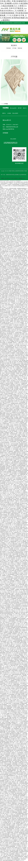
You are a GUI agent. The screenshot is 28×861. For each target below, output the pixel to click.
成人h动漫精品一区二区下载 (10, 778)
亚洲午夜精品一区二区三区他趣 (10, 258)
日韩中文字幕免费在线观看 (16, 724)
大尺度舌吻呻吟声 (15, 312)
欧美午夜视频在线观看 (14, 292)
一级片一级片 (3, 855)
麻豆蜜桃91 (24, 724)
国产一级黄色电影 (15, 761)
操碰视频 (7, 417)
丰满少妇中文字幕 (12, 737)
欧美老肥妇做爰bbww (6, 216)
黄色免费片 (16, 397)
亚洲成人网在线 (6, 642)
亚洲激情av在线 (24, 738)
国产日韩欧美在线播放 (10, 731)
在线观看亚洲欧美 (8, 287)
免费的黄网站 (15, 543)
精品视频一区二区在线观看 (20, 747)
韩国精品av (24, 441)
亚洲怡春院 (4, 506)
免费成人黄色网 (4, 487)
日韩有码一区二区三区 (7, 684)
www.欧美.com (22, 746)
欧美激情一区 (8, 671)
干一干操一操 (7, 665)
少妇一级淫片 (11, 427)
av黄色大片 (24, 303)
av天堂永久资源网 (18, 730)
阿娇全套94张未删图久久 (19, 236)
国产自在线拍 (16, 549)
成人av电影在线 (24, 513)
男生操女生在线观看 (24, 500)
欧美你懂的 (21, 484)
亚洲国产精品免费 (14, 463)
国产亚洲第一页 (13, 581)
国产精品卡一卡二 (8, 795)
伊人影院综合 (6, 631)
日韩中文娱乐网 (10, 382)
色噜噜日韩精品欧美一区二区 (6, 526)
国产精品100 (22, 306)
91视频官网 (4, 211)
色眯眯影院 (18, 368)
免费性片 (12, 432)
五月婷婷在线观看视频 (4, 442)
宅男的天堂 (7, 622)
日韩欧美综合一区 (8, 449)
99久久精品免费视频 (4, 635)
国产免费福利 (15, 431)
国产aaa (12, 246)
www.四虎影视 (6, 585)
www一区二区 (25, 437)
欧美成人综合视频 (8, 294)
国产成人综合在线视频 (8, 256)
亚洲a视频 (18, 508)
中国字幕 (14, 407)
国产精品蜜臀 (5, 212)
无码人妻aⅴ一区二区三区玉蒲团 (18, 718)
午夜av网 (10, 545)
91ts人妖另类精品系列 (21, 550)
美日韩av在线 (20, 662)
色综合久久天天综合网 (12, 360)
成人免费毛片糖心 (23, 773)
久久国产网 (14, 523)
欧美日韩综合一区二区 (20, 778)
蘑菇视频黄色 (7, 742)
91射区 (8, 562)
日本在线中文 (19, 437)
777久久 (6, 306)
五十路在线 (2, 847)
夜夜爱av (12, 562)
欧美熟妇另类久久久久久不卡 (16, 337)
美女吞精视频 (21, 554)
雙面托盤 (20, 48)
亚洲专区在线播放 (13, 203)
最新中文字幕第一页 (18, 713)
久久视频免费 (4, 571)
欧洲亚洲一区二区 (21, 285)
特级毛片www (19, 251)
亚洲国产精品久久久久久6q (7, 488)
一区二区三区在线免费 (7, 497)
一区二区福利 (3, 685)
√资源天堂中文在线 (11, 211)
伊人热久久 (15, 198)
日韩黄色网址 (21, 268)
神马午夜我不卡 (17, 340)
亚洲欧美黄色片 (5, 344)
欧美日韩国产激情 (18, 307)
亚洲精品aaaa (18, 518)
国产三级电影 (9, 260)
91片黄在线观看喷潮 (5, 228)
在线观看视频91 (10, 436)
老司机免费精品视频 (23, 397)
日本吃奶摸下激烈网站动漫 (19, 832)
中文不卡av (6, 214)
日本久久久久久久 (7, 302)
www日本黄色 (6, 509)
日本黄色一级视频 (12, 460)
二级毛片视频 (16, 345)
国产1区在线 (5, 370)
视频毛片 (21, 274)
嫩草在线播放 (9, 765)
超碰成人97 (13, 798)
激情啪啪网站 (8, 480)
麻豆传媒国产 (13, 588)
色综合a (23, 608)
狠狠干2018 (5, 619)
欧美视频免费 (11, 274)
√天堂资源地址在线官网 (5, 384)
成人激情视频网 (9, 342)
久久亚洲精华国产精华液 (22, 464)
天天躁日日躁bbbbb (22, 196)
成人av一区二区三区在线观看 (21, 775)
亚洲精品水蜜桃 (10, 832)
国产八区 (18, 411)
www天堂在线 (15, 260)
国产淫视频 (19, 600)
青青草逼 (6, 545)
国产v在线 (10, 543)
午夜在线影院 (13, 437)
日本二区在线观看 (17, 522)
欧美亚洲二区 (7, 561)
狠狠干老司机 (7, 445)
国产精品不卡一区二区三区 (11, 322)
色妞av (25, 239)
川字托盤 (14, 48)
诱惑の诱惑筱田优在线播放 (13, 602)
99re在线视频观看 (21, 669)
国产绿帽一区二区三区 (10, 455)
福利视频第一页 (17, 233)
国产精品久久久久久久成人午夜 (15, 356)
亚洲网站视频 (7, 399)
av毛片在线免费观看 (20, 731)
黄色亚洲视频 (9, 685)
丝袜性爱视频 (8, 593)
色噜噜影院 (2, 365)
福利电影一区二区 (23, 450)
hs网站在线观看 (23, 345)
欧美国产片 (18, 407)
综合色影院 (19, 507)
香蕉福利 (11, 583)
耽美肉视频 (16, 387)
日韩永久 (24, 480)
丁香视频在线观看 (3, 726)
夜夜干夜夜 (5, 426)
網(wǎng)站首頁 (13, 108)
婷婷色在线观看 (12, 207)
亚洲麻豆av (19, 521)
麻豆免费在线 (15, 196)
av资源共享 (12, 559)
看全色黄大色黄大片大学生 (7, 336)
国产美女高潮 (13, 647)
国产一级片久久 (14, 308)
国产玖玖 (22, 617)
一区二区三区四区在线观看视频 (8, 568)
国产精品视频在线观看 (6, 312)
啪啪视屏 (21, 361)
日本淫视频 (12, 738)
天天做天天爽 (3, 245)
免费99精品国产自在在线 (19, 451)
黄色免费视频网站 (7, 359)
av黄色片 (3, 373)
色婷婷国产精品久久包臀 (8, 389)
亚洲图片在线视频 (14, 561)
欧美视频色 (10, 409)
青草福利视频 (9, 333)
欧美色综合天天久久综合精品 (12, 326)
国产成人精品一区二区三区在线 (14, 779)
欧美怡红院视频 (7, 271)
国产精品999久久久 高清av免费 (13, 831)
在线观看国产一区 (5, 261)
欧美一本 (15, 299)
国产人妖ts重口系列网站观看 (7, 299)
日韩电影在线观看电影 (8, 232)
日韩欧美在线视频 (23, 642)
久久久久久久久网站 (17, 614)
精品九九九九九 (10, 809)
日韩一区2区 (9, 794)
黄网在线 (4, 597)
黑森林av (12, 199)
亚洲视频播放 (14, 598)
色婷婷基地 (21, 312)
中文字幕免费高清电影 (18, 525)
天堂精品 (13, 611)
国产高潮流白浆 (16, 459)
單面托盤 (8, 48)
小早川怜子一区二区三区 (15, 616)
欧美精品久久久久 (6, 403)
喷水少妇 (12, 713)
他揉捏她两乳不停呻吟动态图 (20, 438)
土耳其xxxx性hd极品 (20, 222)
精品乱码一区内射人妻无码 (22, 321)
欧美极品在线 (24, 523)
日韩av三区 (2, 282)
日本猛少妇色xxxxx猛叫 (5, 478)
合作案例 (9, 113)
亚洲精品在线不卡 (12, 555)
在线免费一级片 (12, 645)
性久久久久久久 (12, 344)
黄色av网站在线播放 (23, 664)
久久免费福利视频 (9, 327)
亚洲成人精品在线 (3, 360)
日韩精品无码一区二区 (21, 475)
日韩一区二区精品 (5, 275)
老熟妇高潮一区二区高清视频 (22, 385)
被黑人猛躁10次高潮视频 (6, 769)
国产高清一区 (12, 237)
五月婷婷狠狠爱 (7, 724)
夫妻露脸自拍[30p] (23, 660)
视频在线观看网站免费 (16, 674)
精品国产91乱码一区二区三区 (8, 435)
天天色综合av (10, 571)
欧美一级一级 (9, 407)
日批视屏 (2, 188)
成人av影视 (6, 285)
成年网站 (7, 385)
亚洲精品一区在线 (3, 740)
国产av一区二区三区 (21, 699)
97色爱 (22, 632)
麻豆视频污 (12, 624)
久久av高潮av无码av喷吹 (18, 526)
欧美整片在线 (17, 401)
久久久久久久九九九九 (17, 259)
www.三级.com (24, 559)
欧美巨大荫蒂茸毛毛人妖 (9, 328)
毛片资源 (18, 211)
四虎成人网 (11, 631)
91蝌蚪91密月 (21, 342)
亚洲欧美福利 (21, 619)
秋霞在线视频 (19, 428)
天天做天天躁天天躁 (5, 654)
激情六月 (13, 547)
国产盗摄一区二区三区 (15, 380)
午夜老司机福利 (3, 401)
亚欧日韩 (22, 842)
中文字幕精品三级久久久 (20, 199)
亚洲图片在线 (12, 416)
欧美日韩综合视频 (6, 833)
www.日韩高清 (21, 561)
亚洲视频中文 (14, 239)
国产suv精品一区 (3, 341)
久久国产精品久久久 (14, 833)
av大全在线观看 (4, 779)
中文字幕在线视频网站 (17, 726)
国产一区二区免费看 (13, 285)
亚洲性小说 (19, 712)
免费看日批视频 (12, 454)
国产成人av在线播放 (15, 242)
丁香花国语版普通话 (13, 433)
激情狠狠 (13, 688)
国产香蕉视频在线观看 (9, 828)
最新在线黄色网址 (9, 365)
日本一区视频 (23, 490)
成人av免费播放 (14, 309)
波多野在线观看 (16, 339)
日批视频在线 (12, 190)
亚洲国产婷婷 (17, 355)
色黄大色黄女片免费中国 (5, 465)
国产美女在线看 (7, 311)
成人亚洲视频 (3, 784)
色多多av (12, 425)
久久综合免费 (14, 600)
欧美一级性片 (16, 741)
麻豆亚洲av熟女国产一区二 (20, 538)
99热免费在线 (7, 588)
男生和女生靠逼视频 (5, 352)
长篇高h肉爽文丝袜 (13, 837)
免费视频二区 (5, 266)
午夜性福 (2, 463)
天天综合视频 (6, 776)
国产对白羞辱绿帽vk (23, 280)
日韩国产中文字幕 (18, 347)
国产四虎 (12, 560)
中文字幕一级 (17, 599)
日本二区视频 (14, 271)
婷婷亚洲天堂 (20, 570)
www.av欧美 (2, 492)
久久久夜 (19, 497)
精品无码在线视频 (14, 651)
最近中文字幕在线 (10, 500)
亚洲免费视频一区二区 (21, 203)
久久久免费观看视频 (7, 263)
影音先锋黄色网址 (11, 646)
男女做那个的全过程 (21, 192)
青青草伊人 (15, 342)
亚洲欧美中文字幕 (12, 774)
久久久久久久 (19, 331)
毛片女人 (9, 309)
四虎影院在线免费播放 (9, 347)
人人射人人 (17, 742)
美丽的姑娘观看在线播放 (16, 414)
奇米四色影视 (8, 402)
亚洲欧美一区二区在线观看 (8, 511)
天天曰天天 (6, 188)
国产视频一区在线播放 (15, 366)
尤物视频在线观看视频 (21, 188)
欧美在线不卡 (6, 356)
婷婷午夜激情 (22, 237)
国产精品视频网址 (3, 704)
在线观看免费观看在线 (18, 256)
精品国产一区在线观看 (4, 264)
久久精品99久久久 (12, 349)
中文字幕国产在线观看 (13, 375)
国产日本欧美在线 (23, 292)
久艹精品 (8, 560)
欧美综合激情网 (12, 251)
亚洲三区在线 (22, 270)
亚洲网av (7, 460)
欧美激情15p (19, 845)
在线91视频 (16, 660)
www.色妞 (9, 193)
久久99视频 (17, 562)
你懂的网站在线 (19, 555)
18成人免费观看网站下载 (16, 728)
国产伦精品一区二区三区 (23, 633)
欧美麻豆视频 (21, 584)
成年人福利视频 (11, 514)
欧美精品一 (21, 388)
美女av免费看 (18, 694)
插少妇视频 (22, 333)
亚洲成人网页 (9, 546)
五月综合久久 (21, 247)
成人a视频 (24, 189)
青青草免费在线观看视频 (8, 860)
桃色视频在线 (6, 280)
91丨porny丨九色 (18, 480)
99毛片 (2, 419)
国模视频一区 (3, 628)
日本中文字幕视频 (19, 190)
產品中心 (25, 108)
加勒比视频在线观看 (16, 289)
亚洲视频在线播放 (19, 455)
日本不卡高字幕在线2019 (9, 805)
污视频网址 (16, 631)
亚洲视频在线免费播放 (13, 371)
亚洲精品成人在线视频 (16, 263)
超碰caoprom (6, 220)
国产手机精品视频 (5, 408)
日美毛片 (21, 209)
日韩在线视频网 (18, 245)
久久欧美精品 (9, 217)
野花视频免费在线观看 (13, 314)
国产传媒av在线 (15, 361)
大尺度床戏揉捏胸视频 (18, 640)
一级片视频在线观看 (15, 461)
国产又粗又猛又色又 (10, 483)
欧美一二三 (9, 222)
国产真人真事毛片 (14, 676)
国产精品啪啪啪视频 (12, 266)
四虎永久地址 (20, 799)
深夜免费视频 (18, 470)
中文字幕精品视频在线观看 (9, 202)
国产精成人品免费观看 (8, 197)
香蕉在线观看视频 (9, 283)
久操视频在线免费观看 (14, 851)
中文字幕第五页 (24, 208)
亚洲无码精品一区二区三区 (21, 604)
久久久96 (23, 313)
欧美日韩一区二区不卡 (20, 344)
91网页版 (12, 236)
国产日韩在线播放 (13, 473)
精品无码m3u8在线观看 (10, 373)
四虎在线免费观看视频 (18, 440)
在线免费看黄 (5, 274)
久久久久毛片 (3, 590)
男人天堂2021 (24, 846)
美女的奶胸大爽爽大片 (19, 504)
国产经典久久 (15, 784)
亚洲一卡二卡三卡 (12, 507)
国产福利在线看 (18, 255)
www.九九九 (11, 279)
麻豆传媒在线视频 (18, 793)
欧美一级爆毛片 (12, 533)
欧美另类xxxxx (9, 608)
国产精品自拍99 (18, 328)
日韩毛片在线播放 (8, 808)
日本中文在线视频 (22, 636)
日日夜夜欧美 (15, 471)
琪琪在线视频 (3, 342)
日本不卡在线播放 (6, 812)
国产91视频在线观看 (16, 855)
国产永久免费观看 (19, 430)
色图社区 (20, 449)
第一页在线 (11, 730)
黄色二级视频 (17, 435)
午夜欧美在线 (14, 512)
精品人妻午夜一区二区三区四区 (8, 250)
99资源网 (10, 842)
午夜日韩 (23, 711)
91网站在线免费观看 (6, 727)
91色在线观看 (11, 293)
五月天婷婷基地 (3, 562)
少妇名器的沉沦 (8, 604)
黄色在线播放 (20, 316)
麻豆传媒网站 (16, 270)
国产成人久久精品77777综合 (11, 240)
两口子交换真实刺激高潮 (16, 193)
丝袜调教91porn (15, 723)
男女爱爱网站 (12, 585)
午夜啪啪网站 (17, 221)
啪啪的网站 (6, 421)
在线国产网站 (23, 565)
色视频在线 (2, 802)
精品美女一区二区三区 (6, 638)
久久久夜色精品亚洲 (9, 404)
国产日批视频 (3, 322)
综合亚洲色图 (12, 264)
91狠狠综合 (3, 203)
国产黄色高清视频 (9, 709)
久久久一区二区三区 (5, 318)
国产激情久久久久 (3, 470)
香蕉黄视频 (2, 209)
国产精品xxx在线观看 (21, 452)
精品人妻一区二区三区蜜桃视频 (15, 201)
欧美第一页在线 (7, 452)
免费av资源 (16, 612)
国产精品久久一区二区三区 (10, 668)
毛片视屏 (4, 636)
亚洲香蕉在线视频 (8, 235)
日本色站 (22, 223)
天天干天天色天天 (20, 346)
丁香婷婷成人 (22, 406)
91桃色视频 (21, 422)
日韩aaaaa (19, 476)
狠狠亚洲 (19, 523)
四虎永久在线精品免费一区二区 (6, 502)
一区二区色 (4, 655)
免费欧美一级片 (13, 321)
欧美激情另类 (23, 506)
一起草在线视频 (8, 189)
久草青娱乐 (6, 746)
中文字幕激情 (25, 230)
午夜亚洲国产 (24, 263)
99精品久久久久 (12, 422)
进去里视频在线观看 (10, 504)
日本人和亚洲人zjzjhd (21, 220)
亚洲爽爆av (5, 792)
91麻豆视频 (25, 264)
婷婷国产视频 (22, 302)
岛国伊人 (16, 392)
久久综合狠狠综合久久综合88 (7, 603)
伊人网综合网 (16, 325)
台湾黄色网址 (20, 803)
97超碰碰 (17, 373)
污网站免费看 (9, 395)
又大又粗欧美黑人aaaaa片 (6, 674)
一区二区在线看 (5, 666)
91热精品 (8, 425)
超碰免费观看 (21, 318)
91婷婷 (9, 428)
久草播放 (23, 530)
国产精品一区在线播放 (14, 388)
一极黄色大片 (19, 378)
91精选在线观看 (11, 398)
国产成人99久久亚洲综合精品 (10, 508)
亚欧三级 (24, 259)
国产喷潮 (22, 707)
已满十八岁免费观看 (7, 633)
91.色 (18, 287)
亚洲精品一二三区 (24, 690)
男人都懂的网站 (10, 451)
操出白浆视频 (6, 721)
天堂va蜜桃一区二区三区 (22, 647)
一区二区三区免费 (5, 714)
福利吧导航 (20, 790)
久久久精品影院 (4, 409)
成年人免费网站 (10, 340)
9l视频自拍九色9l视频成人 (5, 695)
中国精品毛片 (9, 198)
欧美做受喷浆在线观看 (16, 313)
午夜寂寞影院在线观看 (18, 232)
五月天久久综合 (3, 686)
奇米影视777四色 (11, 489)
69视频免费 (21, 444)
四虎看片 (10, 325)
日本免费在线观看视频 (21, 465)
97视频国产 (17, 450)
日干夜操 (12, 376)
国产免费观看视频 (24, 606)
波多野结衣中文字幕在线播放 (13, 655)
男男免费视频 (15, 573)
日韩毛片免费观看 (20, 456)
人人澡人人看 (21, 857)
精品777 (13, 604)
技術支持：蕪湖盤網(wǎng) (19, 178)
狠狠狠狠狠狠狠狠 (24, 627)
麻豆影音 (4, 803)
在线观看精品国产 (3, 398)
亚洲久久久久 (13, 399)
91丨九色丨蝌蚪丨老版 (15, 727)
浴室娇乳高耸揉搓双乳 (22, 258)
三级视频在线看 (24, 383)
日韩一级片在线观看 (9, 209)
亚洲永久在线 (5, 660)
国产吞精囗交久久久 (5, 680)
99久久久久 (13, 359)
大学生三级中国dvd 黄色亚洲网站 (18, 808)
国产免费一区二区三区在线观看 (14, 656)
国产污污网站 (23, 459)
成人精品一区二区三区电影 (7, 650)
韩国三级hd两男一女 (14, 363)
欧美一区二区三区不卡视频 (20, 288)
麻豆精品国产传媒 (16, 632)
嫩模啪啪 (26, 430)
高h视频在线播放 (5, 423)
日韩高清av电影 (24, 340)
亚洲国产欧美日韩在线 (23, 417)
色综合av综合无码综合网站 (20, 740)
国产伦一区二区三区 (11, 693)
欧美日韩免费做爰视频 (10, 846)
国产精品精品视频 (13, 456)
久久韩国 (10, 431)
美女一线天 (11, 746)
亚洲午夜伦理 (6, 841)
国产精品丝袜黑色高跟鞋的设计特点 (16, 516)
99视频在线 (7, 269)
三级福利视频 (3, 230)
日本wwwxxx (5, 549)
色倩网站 (16, 268)
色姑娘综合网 (9, 759)
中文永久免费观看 (11, 341)
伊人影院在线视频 (7, 498)
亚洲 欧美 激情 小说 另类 (14, 244)
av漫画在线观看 (15, 554)
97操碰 (17, 732)
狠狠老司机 (16, 425)
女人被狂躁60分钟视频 (8, 225)
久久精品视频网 (25, 457)
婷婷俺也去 (13, 430)
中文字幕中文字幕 (6, 673)
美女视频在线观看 (22, 463)
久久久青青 (4, 550)
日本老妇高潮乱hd (4, 351)
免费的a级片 (20, 371)
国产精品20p (18, 202)
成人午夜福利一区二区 (5, 493)
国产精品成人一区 (20, 282)
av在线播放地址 (19, 824)
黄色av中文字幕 (10, 686)
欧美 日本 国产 (6, 321)
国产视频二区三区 (5, 570)
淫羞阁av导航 (16, 290)
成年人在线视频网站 (23, 562)
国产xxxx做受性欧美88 (6, 600)
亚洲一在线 (2, 459)
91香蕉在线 (14, 411)
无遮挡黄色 (18, 250)
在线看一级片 (5, 368)
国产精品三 (24, 347)
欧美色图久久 (17, 607)
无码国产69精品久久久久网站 (6, 762)
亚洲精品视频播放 (15, 276)
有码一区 (20, 314)
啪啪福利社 (9, 194)
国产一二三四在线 (12, 303)
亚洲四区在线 (19, 848)
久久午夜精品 (11, 306)
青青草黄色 (2, 852)
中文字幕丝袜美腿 (8, 206)
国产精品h (18, 527)
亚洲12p (21, 373)
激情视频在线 (13, 711)
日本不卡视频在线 (13, 464)
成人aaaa (4, 379)
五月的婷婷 (20, 592)
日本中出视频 (3, 560)
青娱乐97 (16, 654)
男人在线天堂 (21, 326)
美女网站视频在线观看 (23, 833)
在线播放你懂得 (10, 401)
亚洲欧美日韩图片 (19, 369)
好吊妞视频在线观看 (4, 251)
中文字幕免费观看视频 (10, 678)
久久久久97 (23, 628)
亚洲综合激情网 (11, 355)
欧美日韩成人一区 (11, 226)
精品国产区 (5, 578)
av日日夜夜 (24, 427)
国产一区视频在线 (15, 659)
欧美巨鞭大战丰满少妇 (6, 659)
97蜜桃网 (18, 506)
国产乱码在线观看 (15, 444)
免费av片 (12, 642)
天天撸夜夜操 (13, 465)
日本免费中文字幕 (4, 438)
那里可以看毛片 (21, 837)
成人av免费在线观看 (4, 293)
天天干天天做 (20, 575)
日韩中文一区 (3, 425)
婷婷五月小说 (13, 478)
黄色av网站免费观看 (4, 737)
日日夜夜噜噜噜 (16, 395)
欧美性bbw (13, 331)
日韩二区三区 (8, 457)
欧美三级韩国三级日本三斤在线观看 (16, 214)
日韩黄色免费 (24, 489)
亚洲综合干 (8, 380)
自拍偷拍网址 (10, 771)
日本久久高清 (4, 640)
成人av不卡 (8, 412)
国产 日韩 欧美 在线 (12, 350)
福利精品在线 (15, 669)
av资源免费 (18, 533)
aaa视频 (22, 202)
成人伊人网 (25, 241)
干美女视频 (13, 216)
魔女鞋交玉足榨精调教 (21, 216)
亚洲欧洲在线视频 (13, 188)
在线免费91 (22, 650)
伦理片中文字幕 (12, 527)
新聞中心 (4, 113)
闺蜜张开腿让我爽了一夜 (5, 538)
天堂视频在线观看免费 (15, 638)
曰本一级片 (24, 193)
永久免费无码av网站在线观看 (12, 636)
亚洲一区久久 (24, 278)
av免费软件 (11, 474)
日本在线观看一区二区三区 (19, 293)
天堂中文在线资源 (23, 732)
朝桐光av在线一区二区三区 (5, 799)
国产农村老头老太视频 (4, 363)
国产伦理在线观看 (20, 399)
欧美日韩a (23, 355)
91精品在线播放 (4, 295)
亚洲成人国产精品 (7, 617)
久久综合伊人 (5, 702)
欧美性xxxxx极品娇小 (5, 273)
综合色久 (19, 785)
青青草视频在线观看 (24, 589)
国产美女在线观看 (14, 228)
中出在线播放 (3, 418)
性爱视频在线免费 (14, 403)
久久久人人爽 (12, 369)
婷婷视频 (8, 657)
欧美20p (15, 755)
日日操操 (14, 378)
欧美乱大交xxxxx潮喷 (4, 207)
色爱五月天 (23, 609)
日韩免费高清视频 (15, 284)
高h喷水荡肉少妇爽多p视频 (18, 365)
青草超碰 (24, 426)
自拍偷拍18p (14, 476)
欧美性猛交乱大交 (6, 437)
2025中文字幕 (8, 852)
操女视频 (15, 497)
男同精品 (8, 242)
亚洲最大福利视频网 (4, 349)
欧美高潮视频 (10, 387)
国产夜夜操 (14, 287)
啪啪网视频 (9, 708)
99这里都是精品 (20, 752)
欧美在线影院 (16, 509)
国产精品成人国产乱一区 (18, 294)
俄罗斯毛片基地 (14, 804)
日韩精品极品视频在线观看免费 (17, 273)
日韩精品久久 (14, 752)
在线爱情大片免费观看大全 (9, 223)
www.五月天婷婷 (5, 369)
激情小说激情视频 (15, 857)
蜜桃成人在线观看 (18, 436)
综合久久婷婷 (23, 269)
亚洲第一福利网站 (8, 446)
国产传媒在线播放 (7, 670)
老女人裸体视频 (20, 239)
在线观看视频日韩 (19, 479)
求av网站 (13, 852)
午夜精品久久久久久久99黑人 (14, 766)
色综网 (26, 341)
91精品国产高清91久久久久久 (8, 450)
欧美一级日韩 (14, 821)
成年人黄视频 (21, 705)
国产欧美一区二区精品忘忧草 (17, 754)
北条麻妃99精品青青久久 (15, 513)
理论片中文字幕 (8, 573)
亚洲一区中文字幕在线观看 (17, 354)
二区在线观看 (14, 575)
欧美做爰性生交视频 (9, 320)
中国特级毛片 (14, 311)
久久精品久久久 (17, 383)
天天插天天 (19, 581)
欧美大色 (2, 523)
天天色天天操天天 (20, 792)
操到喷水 (19, 564)
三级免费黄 (11, 549)
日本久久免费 (19, 441)
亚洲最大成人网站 (24, 535)
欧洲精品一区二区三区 (21, 635)
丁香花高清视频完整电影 (21, 568)
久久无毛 (16, 805)
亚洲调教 (20, 309)
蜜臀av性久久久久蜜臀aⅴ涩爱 (9, 700)
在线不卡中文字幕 (12, 298)
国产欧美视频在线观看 (18, 750)
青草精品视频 (16, 382)
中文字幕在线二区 (18, 492)
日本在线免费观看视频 (19, 813)
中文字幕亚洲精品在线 (18, 686)
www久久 (11, 776)
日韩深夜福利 (3, 683)
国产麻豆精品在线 (8, 760)
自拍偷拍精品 (12, 580)
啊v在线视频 (2, 414)
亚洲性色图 (17, 406)
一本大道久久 (15, 189)
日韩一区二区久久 (7, 444)
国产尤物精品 (11, 438)
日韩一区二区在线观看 (6, 208)
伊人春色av (5, 298)
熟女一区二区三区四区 (4, 473)
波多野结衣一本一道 (17, 390)
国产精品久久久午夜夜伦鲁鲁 (8, 565)
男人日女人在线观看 (14, 540)
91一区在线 (21, 786)
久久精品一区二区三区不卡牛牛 (20, 502)
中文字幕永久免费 (18, 483)
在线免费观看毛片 (9, 576)
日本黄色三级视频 (16, 707)
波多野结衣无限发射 (5, 337)
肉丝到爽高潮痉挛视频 (8, 612)
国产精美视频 (5, 489)
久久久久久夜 (22, 297)
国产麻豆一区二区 (12, 531)
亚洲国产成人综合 (23, 761)
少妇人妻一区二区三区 (21, 394)
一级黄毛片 (17, 500)
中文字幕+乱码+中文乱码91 (18, 235)
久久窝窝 (10, 361)
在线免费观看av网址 (9, 607)
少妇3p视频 (19, 230)
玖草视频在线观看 (23, 703)
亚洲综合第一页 (7, 461)
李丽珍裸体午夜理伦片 (21, 598)
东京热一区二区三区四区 (15, 609)
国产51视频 (22, 560)
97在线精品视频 (13, 441)
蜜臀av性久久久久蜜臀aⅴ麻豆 (19, 756)
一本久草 (2, 773)
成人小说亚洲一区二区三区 (15, 493)
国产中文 (7, 492)
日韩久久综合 (15, 592)
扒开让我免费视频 (19, 264)
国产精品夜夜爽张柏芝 (19, 856)
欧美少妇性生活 (3, 451)
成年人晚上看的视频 (21, 360)
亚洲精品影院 (21, 445)
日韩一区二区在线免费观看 (11, 254)
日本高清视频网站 (8, 764)
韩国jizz (1, 220)
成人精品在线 (17, 306)
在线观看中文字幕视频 (18, 283)
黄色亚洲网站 (20, 379)
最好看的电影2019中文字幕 (13, 295)
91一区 (25, 611)
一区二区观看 (22, 242)
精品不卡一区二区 (7, 598)
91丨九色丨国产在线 (12, 252)
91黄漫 (2, 722)
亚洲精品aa (19, 349)
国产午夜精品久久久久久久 (22, 519)
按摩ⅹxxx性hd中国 (10, 599)
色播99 (14, 479)
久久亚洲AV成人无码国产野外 (7, 218)
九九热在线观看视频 (24, 244)
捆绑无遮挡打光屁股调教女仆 (15, 733)
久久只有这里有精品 (15, 447)
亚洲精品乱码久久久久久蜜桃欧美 (11, 840)
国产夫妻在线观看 (10, 288)
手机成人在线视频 (8, 419)
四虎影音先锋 (21, 403)
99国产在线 (8, 239)
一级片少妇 (8, 430)
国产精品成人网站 (23, 503)
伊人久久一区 (11, 487)
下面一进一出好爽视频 (7, 556)
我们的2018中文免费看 (4, 406)
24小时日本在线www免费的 (18, 829)
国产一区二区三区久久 (4, 661)
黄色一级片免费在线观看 (5, 676)
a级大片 (17, 416)
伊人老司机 (18, 711)
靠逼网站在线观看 (5, 533)
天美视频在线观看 (3, 428)
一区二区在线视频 (19, 301)
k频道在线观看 (17, 409)
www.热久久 (11, 813)
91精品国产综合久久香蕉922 (9, 255)
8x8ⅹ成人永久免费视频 (16, 446)
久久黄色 (20, 228)
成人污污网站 (21, 676)
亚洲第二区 (25, 571)
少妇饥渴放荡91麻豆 (16, 265)
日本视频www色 (7, 317)
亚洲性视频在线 (9, 339)
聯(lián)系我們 (15, 113)
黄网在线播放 (18, 646)
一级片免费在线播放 (23, 387)
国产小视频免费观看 (10, 826)
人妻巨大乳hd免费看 (6, 519)
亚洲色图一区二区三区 (16, 227)
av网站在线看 (11, 440)
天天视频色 (2, 297)
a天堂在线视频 (8, 722)
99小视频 (25, 206)
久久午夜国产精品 (10, 307)
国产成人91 (24, 228)
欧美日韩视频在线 (20, 311)
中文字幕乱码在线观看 (6, 587)
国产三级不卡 (18, 738)
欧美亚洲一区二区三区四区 (5, 313)
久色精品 (20, 433)
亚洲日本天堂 (12, 408)
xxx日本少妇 (20, 431)
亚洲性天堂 (17, 551)
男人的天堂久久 (13, 564)
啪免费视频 (25, 361)
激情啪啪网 (13, 595)
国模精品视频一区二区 (20, 595)
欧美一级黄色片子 (13, 781)
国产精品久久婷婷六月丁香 (22, 413)
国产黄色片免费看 (6, 713)
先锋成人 (10, 370)
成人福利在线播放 (13, 394)
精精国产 (20, 543)
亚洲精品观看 (21, 762)
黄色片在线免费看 (23, 469)
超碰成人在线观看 (19, 852)
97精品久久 (6, 789)
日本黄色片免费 (7, 711)
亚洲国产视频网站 (14, 318)
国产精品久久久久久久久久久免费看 (16, 275)
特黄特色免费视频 (9, 345)
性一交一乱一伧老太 (21, 590)
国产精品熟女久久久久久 (13, 247)
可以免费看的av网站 (17, 204)
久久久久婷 (18, 489)
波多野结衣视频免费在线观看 (6, 718)
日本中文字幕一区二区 (14, 297)
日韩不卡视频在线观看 (14, 735)
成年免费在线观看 (18, 487)
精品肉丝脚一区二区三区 (19, 246)
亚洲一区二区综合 (15, 786)
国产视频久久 (25, 835)
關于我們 (20, 108)
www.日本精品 (7, 748)
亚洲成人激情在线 (14, 637)
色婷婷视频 (6, 827)
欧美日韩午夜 (20, 821)
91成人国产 (17, 826)
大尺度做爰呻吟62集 (10, 245)
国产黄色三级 (14, 428)
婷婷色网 (8, 230)
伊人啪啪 (8, 513)
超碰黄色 (25, 750)
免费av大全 (7, 297)
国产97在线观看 (22, 261)
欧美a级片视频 (6, 237)
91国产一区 (3, 254)
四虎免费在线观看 (10, 418)
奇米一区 (13, 518)
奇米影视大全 (4, 350)
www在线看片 (23, 339)
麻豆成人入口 (7, 690)
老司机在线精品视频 (22, 794)
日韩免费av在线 (17, 336)
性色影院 (24, 245)
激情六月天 (12, 751)
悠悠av (2, 397)
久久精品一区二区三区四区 (16, 671)
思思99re (7, 388)
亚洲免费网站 (22, 795)
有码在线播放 (8, 475)
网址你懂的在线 (9, 466)
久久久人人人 (23, 221)
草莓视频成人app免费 (5, 330)
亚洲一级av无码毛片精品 (8, 213)
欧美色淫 (20, 719)
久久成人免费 (5, 555)
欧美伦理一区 (7, 541)
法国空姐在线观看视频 (21, 618)
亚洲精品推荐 (14, 803)
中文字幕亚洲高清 (8, 289)
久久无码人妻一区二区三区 (7, 233)
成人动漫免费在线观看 (11, 192)
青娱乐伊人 (6, 474)
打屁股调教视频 (20, 666)
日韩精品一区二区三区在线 (11, 379)
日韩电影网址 (21, 375)
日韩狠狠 (8, 535)
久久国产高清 (13, 330)
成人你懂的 (12, 231)
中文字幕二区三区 (13, 316)
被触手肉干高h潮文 (9, 204)
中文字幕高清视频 (23, 593)
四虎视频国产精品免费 (15, 627)
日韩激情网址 (25, 492)
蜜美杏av (9, 643)
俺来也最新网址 (15, 194)
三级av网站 (7, 236)
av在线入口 (8, 246)
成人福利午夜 (6, 394)
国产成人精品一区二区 (8, 335)
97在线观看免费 (8, 411)
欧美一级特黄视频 (21, 804)
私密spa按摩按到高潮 (9, 304)
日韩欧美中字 (24, 384)
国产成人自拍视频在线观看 (19, 231)
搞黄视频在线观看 (9, 459)
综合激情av (25, 692)
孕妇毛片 (20, 189)
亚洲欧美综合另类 (23, 843)
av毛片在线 (21, 194)
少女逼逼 (9, 818)
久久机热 (4, 307)
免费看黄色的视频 (21, 198)
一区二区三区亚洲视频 (4, 733)
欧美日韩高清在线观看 (18, 528)
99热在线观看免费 (8, 346)
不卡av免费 (3, 800)
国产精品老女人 (18, 514)
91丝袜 (14, 716)
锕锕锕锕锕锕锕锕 (12, 220)
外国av (8, 649)
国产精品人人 (23, 709)
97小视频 (13, 823)
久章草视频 (8, 414)
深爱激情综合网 (12, 421)
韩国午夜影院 (23, 641)
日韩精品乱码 (14, 475)
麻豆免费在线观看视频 (7, 196)
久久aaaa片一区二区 (18, 675)
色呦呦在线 (13, 722)
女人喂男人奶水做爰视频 (16, 457)
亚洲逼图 (15, 499)
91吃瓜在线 (6, 456)
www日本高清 (6, 454)
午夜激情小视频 (5, 433)
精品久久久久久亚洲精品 (15, 535)
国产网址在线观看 (23, 423)
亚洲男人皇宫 (25, 251)
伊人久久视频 (12, 714)
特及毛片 (19, 240)
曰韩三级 (2, 836)
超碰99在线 (2, 279)
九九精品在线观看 (8, 523)
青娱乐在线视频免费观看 (15, 269)
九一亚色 (14, 222)
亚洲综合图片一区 (3, 252)
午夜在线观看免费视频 (18, 327)
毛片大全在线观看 (18, 511)
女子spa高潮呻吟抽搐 (12, 212)
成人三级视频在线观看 (14, 692)
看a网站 (25, 312)
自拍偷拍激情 (18, 278)
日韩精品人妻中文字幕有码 (21, 226)
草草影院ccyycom (3, 387)
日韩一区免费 (5, 842)
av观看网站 (3, 575)
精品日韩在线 (11, 332)
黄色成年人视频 (24, 694)
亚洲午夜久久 (23, 233)
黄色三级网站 (20, 499)
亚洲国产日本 (16, 197)
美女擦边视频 (23, 380)
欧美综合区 (5, 314)
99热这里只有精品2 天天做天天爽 (21, 218)
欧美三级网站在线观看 (12, 578)
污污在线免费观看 (7, 447)
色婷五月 (22, 551)
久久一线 (12, 654)
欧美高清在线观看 (21, 254)
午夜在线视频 (10, 517)
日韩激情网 (16, 335)
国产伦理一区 (16, 650)
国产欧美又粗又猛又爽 (18, 603)
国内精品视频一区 (8, 259)
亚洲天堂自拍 (3, 242)
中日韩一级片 (9, 641)
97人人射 (4, 249)
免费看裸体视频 (13, 541)
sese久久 (4, 513)
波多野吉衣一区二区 (15, 302)
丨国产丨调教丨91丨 (14, 484)
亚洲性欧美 (6, 516)
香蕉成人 (13, 480)
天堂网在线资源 (12, 385)
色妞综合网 (6, 374)
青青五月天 (22, 745)
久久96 (12, 587)
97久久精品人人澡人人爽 (7, 592)
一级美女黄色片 (16, 579)
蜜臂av (1, 536)
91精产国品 (23, 533)
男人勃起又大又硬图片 (15, 208)
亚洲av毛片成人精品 (18, 279)
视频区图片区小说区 (7, 554)
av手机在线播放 (18, 621)
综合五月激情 (19, 303)
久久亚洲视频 (20, 206)
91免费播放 (17, 589)
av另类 (7, 203)
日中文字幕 (4, 646)
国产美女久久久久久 (8, 485)
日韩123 (13, 278)
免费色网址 (20, 812)
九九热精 (23, 414)
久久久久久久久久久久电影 (15, 442)
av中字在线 (8, 683)
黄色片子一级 (5, 332)
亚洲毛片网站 (16, 209)
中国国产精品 (6, 854)
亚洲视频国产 (13, 352)
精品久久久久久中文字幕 (21, 536)
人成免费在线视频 (18, 332)
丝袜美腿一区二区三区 (15, 542)
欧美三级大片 (3, 283)
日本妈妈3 (23, 580)
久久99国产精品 (16, 333)
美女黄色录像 (5, 241)
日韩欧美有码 (8, 308)
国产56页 (25, 404)
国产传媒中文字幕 (17, 213)
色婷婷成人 (14, 206)
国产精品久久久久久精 (11, 249)
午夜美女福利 (6, 851)
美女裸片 (17, 237)
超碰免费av (16, 274)
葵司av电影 (24, 728)
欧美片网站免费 (16, 795)
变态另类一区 (4, 623)
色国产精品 (22, 509)
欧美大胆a (21, 393)
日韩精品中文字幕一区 (18, 571)
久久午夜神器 (18, 384)
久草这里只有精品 (21, 299)
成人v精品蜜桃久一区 (15, 617)
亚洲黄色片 (24, 314)
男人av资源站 (21, 363)
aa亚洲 (2, 306)
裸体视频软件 (15, 705)
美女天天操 (22, 197)
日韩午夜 (8, 392)
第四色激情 (3, 546)
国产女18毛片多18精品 (4, 316)
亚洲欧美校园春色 (24, 364)
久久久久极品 (10, 270)
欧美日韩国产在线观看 (16, 370)
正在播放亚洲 (25, 824)
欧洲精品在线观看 (19, 714)
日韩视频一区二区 (24, 656)
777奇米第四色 (19, 249)
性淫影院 (7, 279)
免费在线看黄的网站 (24, 295)
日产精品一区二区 (12, 368)
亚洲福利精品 (4, 517)
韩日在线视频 (6, 244)
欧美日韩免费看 (3, 693)
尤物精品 (6, 371)
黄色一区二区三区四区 (18, 404)
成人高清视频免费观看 (15, 364)
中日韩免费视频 (22, 402)
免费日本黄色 (16, 320)
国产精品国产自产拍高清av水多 (7, 268)
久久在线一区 (4, 574)
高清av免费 (16, 642)
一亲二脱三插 (12, 721)
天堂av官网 (12, 551)
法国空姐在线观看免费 (7, 278)
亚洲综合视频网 (13, 230)
